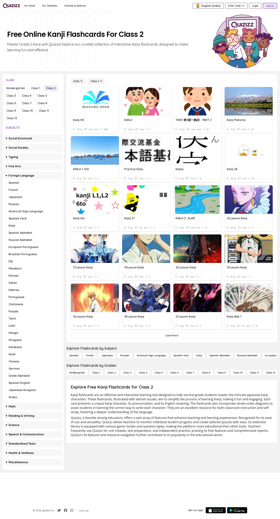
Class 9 (11, 110)
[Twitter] (59, 510)
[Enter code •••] (236, 6)
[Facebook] (65, 510)
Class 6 (11, 103)
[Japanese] (107, 355)
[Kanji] (78, 81)
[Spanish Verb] (181, 355)
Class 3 (11, 95)
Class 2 (51, 88)
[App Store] (216, 510)
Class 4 (26, 95)
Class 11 (44, 110)
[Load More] (172, 335)
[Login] (255, 6)
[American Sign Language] (151, 355)
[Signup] (270, 6)
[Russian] (124, 355)
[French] (90, 355)
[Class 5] (159, 372)
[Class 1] (96, 372)
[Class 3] (127, 372)
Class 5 (42, 95)
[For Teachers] (49, 6)
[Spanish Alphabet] (220, 355)
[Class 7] (190, 372)
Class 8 (42, 103)
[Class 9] (222, 372)
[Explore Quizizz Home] (11, 5)
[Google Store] (237, 510)
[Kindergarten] (77, 372)
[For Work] (29, 6)
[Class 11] (254, 372)
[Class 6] (174, 372)
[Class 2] (96, 81)
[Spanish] (74, 355)
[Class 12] (270, 372)
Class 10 (27, 110)
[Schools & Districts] (75, 6)
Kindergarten (16, 88)
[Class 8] (206, 372)
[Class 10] (238, 372)
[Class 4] (143, 372)
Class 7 (27, 103)
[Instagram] (71, 510)
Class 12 (12, 118)
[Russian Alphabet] (247, 355)
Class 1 (35, 88)
